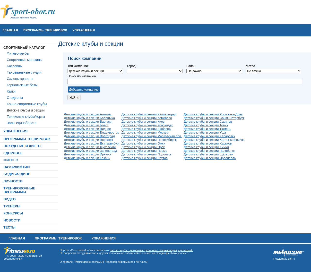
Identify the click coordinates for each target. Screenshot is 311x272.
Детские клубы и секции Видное (87, 129)
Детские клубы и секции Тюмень (207, 129)
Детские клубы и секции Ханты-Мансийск (214, 140)
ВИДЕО (9, 199)
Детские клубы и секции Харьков (208, 143)
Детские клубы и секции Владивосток (91, 132)
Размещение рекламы (88, 261)
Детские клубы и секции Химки (206, 147)
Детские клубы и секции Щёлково (208, 154)
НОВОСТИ (11, 220)
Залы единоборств (21, 123)
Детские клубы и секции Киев (142, 121)
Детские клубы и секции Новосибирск (149, 140)
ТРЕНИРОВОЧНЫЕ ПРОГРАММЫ (19, 190)
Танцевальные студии (24, 72)
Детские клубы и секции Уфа (205, 132)
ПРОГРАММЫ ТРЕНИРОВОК (45, 30)
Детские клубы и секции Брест (86, 125)
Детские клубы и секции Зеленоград (90, 151)
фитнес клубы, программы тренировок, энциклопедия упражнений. (151, 250)
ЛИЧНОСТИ (13, 181)
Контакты (141, 261)
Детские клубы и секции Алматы (87, 114)
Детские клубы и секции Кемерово (146, 118)
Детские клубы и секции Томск (206, 125)
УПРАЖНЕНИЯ (83, 30)
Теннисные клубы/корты (26, 117)
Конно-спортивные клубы (27, 104)
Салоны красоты (20, 79)
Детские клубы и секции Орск (143, 147)
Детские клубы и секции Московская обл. (151, 136)
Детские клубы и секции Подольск (146, 154)
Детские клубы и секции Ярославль (210, 158)
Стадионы (15, 98)
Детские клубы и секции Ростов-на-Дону (213, 114)
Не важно (154, 71)
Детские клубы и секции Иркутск (87, 154)
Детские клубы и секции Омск (143, 143)
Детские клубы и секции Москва (144, 132)
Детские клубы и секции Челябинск (209, 151)
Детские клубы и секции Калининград (148, 114)
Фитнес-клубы (18, 53)
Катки (11, 91)
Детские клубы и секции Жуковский (90, 147)
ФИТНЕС (10, 160)
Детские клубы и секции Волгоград (89, 136)
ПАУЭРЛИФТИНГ (17, 167)
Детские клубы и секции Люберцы (146, 129)
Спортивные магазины (24, 60)
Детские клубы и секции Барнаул (88, 121)
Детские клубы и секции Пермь (144, 151)
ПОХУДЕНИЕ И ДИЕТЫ (22, 146)
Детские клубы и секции (26, 110)
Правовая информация (119, 261)
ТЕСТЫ (9, 227)
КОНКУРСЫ (13, 213)
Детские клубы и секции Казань (87, 158)
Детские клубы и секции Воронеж (88, 140)
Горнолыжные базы (22, 85)
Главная (10, 30)
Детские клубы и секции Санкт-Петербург (214, 118)
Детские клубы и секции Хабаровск (209, 136)
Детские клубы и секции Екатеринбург (92, 143)
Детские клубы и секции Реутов (144, 158)
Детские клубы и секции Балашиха (89, 118)
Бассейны (14, 66)
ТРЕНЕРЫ (11, 206)
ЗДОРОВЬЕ (13, 153)
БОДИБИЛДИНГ (16, 174)
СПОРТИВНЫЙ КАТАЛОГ (24, 48)
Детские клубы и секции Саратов (208, 121)
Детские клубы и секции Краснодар (147, 125)
